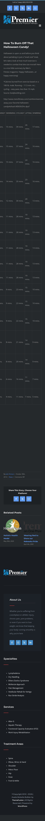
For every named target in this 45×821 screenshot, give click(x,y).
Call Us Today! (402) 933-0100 (22, 2)
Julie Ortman (10, 474)
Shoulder (12, 765)
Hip (9, 773)
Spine (10, 758)
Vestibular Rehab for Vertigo (20, 692)
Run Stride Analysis (16, 695)
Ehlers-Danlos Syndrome (18, 680)
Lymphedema (14, 673)
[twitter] (24, 642)
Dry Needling (13, 677)
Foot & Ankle (13, 780)
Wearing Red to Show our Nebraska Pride (31, 538)
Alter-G (11, 721)
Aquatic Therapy (15, 725)
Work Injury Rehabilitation (19, 732)
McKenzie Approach (16, 684)
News (11, 477)
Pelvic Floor (13, 769)
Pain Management (15, 688)
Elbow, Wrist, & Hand (17, 762)
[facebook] (12, 642)
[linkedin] (30, 642)
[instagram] (18, 642)
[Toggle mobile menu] (40, 25)
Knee (10, 777)
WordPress (22, 806)
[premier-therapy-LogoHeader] (16, 570)
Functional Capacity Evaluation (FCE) (23, 729)
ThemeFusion (17, 800)
